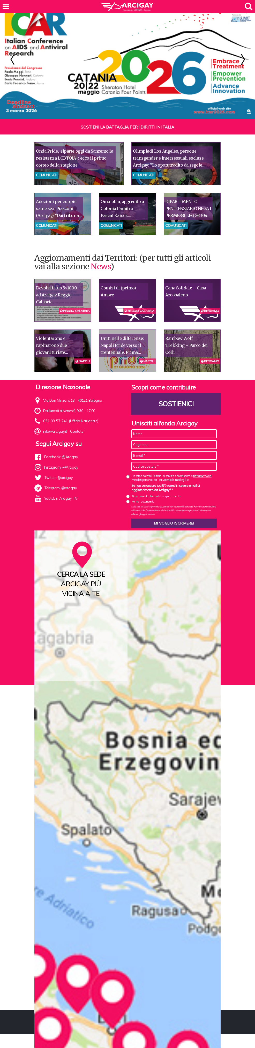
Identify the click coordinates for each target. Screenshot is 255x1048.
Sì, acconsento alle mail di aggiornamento (155, 496)
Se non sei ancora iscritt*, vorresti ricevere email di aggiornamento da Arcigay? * (165, 487)
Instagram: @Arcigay (61, 467)
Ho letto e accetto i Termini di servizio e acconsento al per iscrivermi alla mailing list (171, 478)
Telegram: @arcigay (60, 488)
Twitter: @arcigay (58, 477)
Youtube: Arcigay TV (60, 498)
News (100, 266)
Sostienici (176, 404)
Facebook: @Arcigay (60, 457)
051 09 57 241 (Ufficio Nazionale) (69, 421)
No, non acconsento (142, 501)
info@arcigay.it (55, 431)
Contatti (76, 431)
